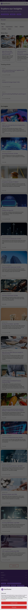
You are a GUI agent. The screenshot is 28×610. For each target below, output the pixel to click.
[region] (14, 598)
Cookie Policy (3, 599)
